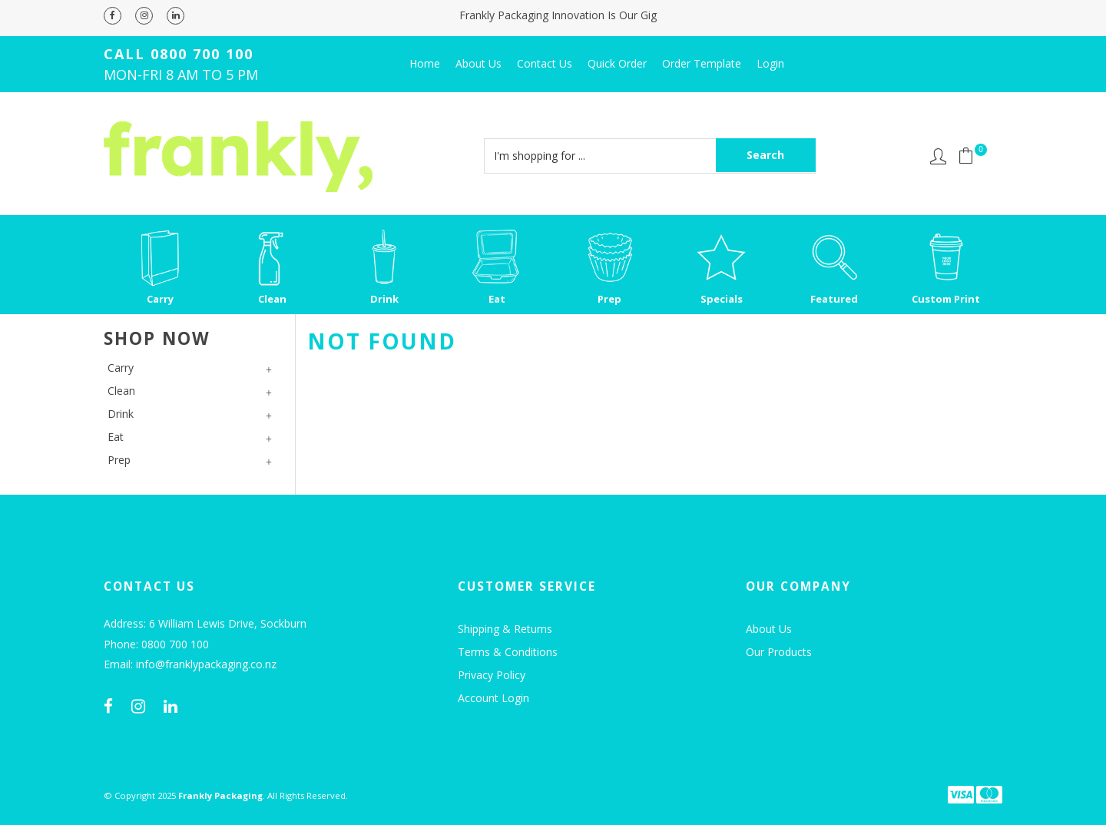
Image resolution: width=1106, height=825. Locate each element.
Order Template (701, 63)
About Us (478, 63)
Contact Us (544, 63)
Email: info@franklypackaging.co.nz (190, 664)
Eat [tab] (116, 436)
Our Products (779, 651)
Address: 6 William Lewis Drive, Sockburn (205, 624)
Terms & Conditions (508, 651)
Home (424, 63)
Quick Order (617, 63)
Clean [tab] (121, 390)
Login (770, 63)
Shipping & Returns (505, 628)
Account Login (493, 698)
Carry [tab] (121, 367)
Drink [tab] (121, 413)
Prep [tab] (119, 459)
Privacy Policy (491, 675)
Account (938, 156)
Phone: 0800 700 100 (156, 644)
